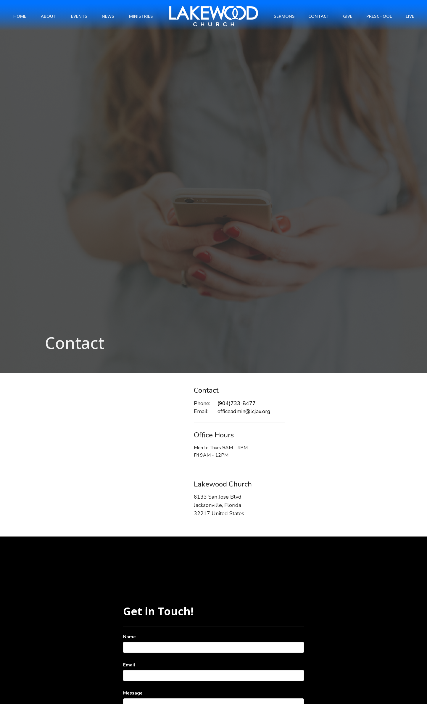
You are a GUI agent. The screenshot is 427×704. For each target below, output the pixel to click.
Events (79, 16)
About (48, 16)
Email (129, 665)
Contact (318, 16)
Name (129, 637)
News (108, 16)
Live (410, 16)
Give (347, 16)
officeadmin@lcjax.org (243, 411)
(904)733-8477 (236, 403)
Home (19, 16)
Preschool (379, 16)
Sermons (284, 16)
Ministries (141, 16)
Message (133, 693)
